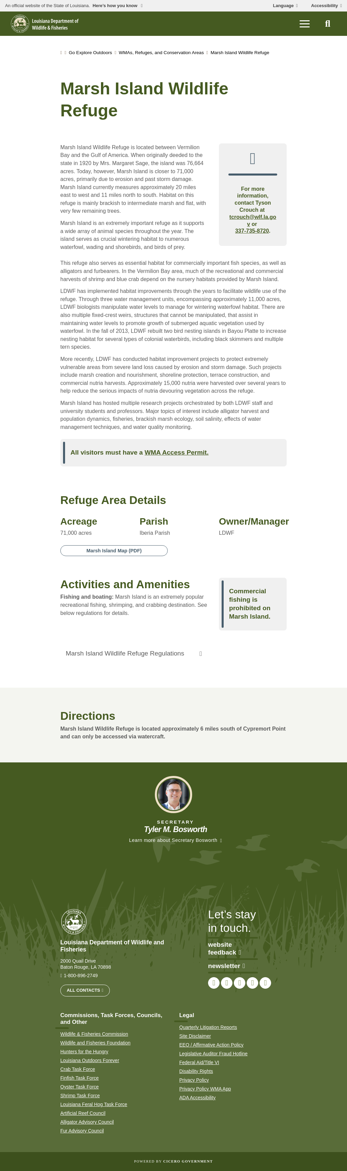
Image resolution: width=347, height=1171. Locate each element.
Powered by (173, 1161)
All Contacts (83, 990)
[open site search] (327, 23)
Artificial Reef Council (82, 1113)
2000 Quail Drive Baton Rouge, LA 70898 (85, 964)
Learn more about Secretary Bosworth (173, 840)
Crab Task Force (77, 1069)
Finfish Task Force (79, 1078)
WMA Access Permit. (177, 452)
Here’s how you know (116, 5)
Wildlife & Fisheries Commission (94, 1034)
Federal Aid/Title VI (199, 1062)
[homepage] (45, 24)
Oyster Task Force (79, 1086)
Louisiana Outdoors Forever (89, 1060)
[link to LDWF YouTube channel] (252, 983)
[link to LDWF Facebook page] (214, 983)
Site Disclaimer (195, 1036)
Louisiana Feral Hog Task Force (93, 1104)
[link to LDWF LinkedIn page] (265, 983)
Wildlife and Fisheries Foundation (95, 1043)
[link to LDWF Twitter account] (226, 983)
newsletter (226, 966)
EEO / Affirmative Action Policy (211, 1045)
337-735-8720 (252, 231)
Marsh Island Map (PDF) (114, 550)
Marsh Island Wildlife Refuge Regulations (125, 653)
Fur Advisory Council (82, 1130)
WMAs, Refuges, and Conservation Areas (161, 52)
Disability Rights (196, 1071)
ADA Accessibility (197, 1097)
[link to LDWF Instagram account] (239, 983)
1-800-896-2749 (81, 975)
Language (283, 5)
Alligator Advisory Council (87, 1122)
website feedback (224, 948)
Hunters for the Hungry (84, 1051)
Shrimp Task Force (80, 1095)
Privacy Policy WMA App (205, 1089)
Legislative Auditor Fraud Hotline (213, 1053)
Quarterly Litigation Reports (208, 1027)
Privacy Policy (194, 1080)
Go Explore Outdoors (90, 52)
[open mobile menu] (304, 23)
